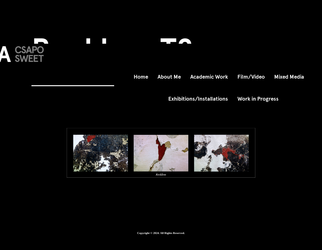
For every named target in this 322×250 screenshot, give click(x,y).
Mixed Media (289, 77)
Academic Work (209, 77)
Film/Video (251, 77)
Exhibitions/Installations (198, 99)
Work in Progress (258, 99)
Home (141, 77)
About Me (169, 77)
